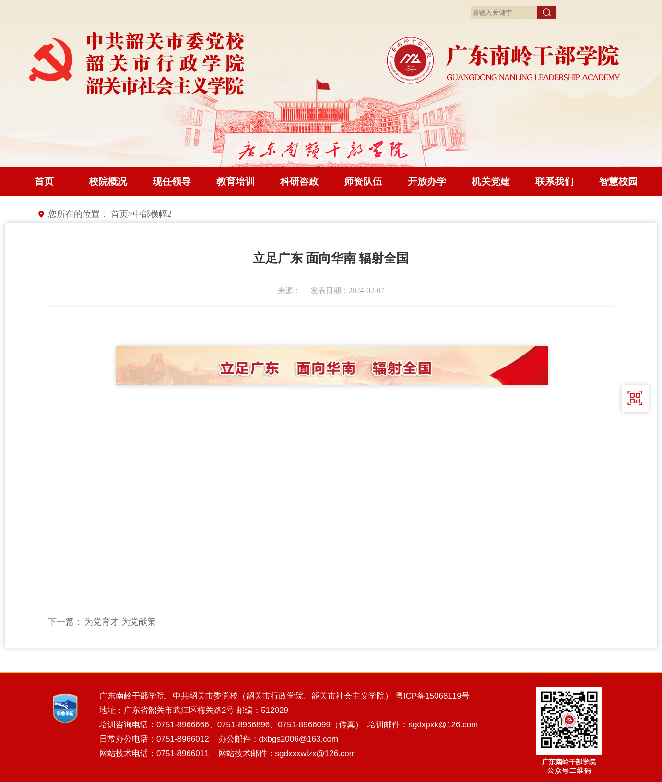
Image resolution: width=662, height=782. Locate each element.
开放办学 (427, 181)
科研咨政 (299, 181)
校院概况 (108, 181)
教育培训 (235, 181)
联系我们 (554, 181)
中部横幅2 (152, 214)
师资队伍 (363, 181)
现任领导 (172, 181)
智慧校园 (618, 181)
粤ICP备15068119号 (432, 695)
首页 (44, 181)
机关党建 (491, 181)
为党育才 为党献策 (120, 622)
